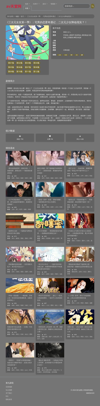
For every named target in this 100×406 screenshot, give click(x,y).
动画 (17, 272)
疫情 (73, 337)
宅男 (71, 55)
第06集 (19, 67)
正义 (73, 176)
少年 (82, 176)
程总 (22, 370)
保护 (50, 337)
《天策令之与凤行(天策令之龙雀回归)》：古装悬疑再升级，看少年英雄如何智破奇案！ (80, 233)
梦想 (30, 238)
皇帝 (43, 178)
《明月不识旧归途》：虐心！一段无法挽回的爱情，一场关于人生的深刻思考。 (49, 297)
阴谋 (79, 207)
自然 (43, 339)
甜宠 (61, 178)
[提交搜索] (92, 6)
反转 (80, 272)
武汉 (77, 337)
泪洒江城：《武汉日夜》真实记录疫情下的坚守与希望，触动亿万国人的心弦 (79, 329)
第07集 (28, 67)
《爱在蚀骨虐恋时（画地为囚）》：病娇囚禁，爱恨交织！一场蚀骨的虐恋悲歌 (19, 170)
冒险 (22, 238)
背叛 (47, 207)
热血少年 (56, 370)
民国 (61, 207)
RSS (7, 396)
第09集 (11, 71)
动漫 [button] (27, 8)
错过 (43, 305)
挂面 (13, 305)
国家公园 (44, 337)
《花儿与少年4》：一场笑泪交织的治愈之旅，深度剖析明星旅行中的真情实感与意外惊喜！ (49, 266)
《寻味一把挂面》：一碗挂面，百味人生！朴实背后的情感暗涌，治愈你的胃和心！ (19, 297)
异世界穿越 (46, 372)
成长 (86, 176)
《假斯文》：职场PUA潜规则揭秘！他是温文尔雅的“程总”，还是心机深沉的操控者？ (19, 362)
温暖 (91, 303)
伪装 (17, 370)
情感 (22, 305)
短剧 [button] (27, 4)
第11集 (28, 71)
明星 (56, 274)
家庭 (17, 305)
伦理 (20, 209)
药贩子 (74, 207)
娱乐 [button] (44, 4)
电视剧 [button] (53, 4)
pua (26, 370)
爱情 (89, 272)
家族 (43, 207)
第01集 (11, 63)
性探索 (48, 238)
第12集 (36, 71)
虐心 (56, 305)
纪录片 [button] (35, 4)
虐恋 (30, 178)
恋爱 (82, 55)
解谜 (17, 238)
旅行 (43, 274)
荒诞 (87, 207)
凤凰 (13, 334)
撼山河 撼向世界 (47, 370)
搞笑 (56, 178)
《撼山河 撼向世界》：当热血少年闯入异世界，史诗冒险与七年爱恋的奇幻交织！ (50, 362)
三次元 (65, 55)
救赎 (29, 209)
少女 (77, 55)
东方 (13, 238)
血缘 (25, 209)
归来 (22, 334)
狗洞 (47, 178)
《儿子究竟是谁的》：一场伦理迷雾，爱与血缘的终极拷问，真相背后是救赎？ (19, 201)
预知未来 (74, 272)
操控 (13, 370)
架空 (22, 16)
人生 (47, 305)
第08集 (36, 67)
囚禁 (13, 178)
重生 (17, 334)
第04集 (36, 63)
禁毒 (77, 176)
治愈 (61, 274)
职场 (30, 370)
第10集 (19, 71)
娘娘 (52, 178)
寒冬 (73, 303)
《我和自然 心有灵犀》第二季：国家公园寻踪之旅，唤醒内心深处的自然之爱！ (50, 329)
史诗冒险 (54, 372)
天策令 (78, 241)
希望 (82, 303)
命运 (84, 272)
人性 (56, 207)
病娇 (22, 178)
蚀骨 (26, 178)
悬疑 (26, 238)
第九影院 (10, 16)
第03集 (28, 63)
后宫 (13, 272)
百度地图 (9, 387)
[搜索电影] (76, 6)
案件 (83, 241)
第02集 (19, 63)
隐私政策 (9, 399)
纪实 (86, 337)
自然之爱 (56, 337)
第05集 (11, 67)
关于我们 (9, 393)
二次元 (59, 55)
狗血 (17, 178)
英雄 (73, 241)
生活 (30, 305)
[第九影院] (15, 6)
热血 (91, 176)
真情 (47, 274)
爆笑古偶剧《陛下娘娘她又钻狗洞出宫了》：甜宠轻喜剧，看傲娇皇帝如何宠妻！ (49, 170)
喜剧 (22, 272)
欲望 (52, 207)
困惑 (43, 238)
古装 (87, 241)
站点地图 (9, 390)
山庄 (83, 207)
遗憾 (61, 305)
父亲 (13, 209)
